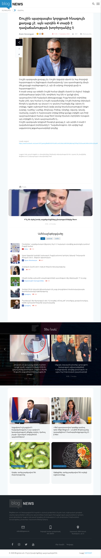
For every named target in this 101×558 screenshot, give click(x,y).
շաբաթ (49, 238)
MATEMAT (88, 554)
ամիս (57, 238)
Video (25, 249)
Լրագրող (26, 294)
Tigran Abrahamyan (29, 260)
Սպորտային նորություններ (33, 281)
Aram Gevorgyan (26, 34)
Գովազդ (70, 545)
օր (43, 238)
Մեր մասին (59, 545)
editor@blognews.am (23, 532)
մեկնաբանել (85, 34)
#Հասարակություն (18, 421)
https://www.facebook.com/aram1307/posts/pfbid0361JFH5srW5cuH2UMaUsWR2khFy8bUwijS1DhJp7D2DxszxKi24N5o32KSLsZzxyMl (58, 143)
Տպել (24, 186)
